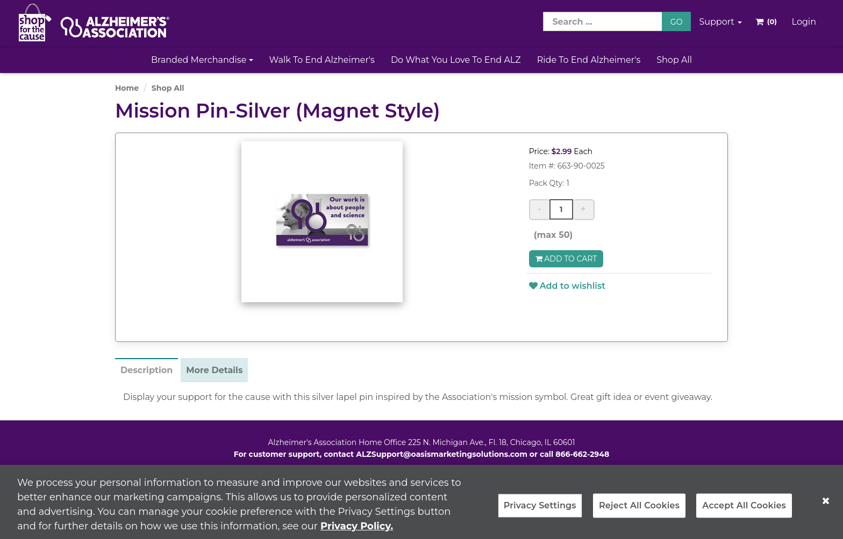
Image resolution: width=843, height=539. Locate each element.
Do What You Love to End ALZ (456, 60)
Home (127, 88)
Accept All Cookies (744, 510)
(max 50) (551, 235)
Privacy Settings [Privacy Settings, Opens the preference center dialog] (540, 510)
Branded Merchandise (202, 60)
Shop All (674, 60)
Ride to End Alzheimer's (589, 60)
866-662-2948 (582, 454)
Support (720, 22)
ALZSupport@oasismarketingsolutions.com (441, 454)
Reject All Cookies (639, 510)
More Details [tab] (214, 370)
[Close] (826, 505)
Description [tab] (146, 370)
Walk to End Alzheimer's (322, 60)
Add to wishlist (567, 286)
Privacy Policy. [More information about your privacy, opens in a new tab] (356, 530)
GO (676, 22)
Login (804, 22)
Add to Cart (566, 259)
